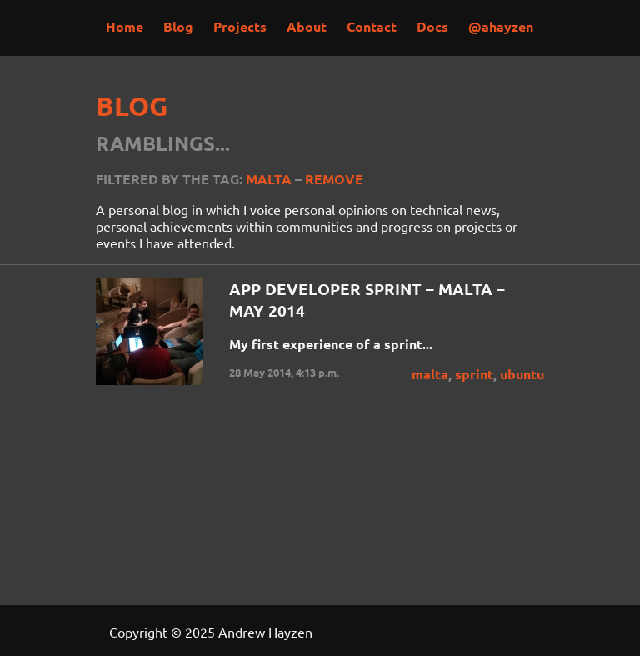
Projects (240, 26)
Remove (334, 179)
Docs (432, 26)
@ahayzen (500, 26)
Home (124, 26)
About (307, 26)
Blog (178, 26)
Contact (372, 26)
